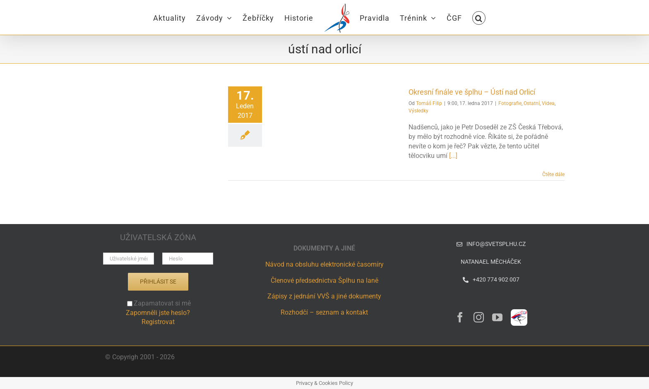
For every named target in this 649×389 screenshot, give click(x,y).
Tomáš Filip (429, 103)
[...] (453, 156)
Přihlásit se (158, 281)
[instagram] (479, 317)
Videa (548, 103)
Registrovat (158, 322)
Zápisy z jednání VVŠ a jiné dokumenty (324, 296)
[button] (479, 17)
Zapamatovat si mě (159, 303)
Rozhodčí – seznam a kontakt (324, 312)
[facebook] (460, 317)
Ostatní (532, 103)
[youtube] (497, 317)
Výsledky (418, 111)
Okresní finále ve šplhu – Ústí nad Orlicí (472, 92)
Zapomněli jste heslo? (158, 313)
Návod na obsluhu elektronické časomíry (324, 264)
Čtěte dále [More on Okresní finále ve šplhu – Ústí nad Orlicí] (553, 174)
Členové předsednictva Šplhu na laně (324, 280)
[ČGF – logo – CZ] (519, 312)
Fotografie (510, 103)
